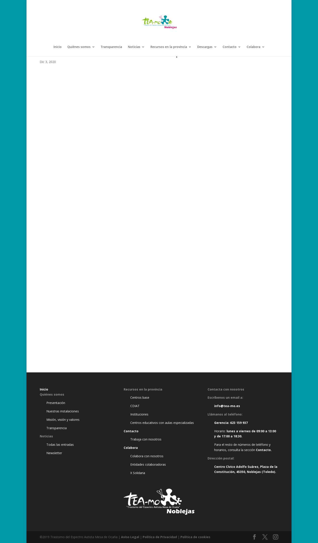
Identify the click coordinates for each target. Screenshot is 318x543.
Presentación (55, 403)
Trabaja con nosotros (145, 439)
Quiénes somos (79, 47)
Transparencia (111, 47)
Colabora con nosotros (146, 456)
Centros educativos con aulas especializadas (162, 423)
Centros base (139, 397)
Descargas (204, 47)
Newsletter (54, 453)
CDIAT (135, 406)
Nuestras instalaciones (62, 411)
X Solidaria (137, 473)
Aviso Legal (130, 537)
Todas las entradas (60, 444)
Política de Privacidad (160, 537)
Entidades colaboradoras (148, 464)
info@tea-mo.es (227, 406)
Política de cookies (196, 537)
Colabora (253, 47)
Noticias (134, 47)
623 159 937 (239, 423)
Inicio (57, 47)
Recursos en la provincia (168, 47)
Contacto (230, 47)
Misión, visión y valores (63, 419)
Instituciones (139, 414)
